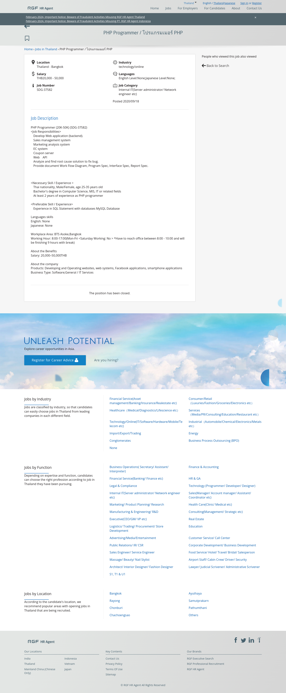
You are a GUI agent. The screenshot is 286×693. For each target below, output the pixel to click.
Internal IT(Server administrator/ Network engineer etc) (145, 495)
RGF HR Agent (195, 669)
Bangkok (116, 593)
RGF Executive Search (200, 658)
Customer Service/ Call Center (209, 538)
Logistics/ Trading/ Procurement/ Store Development (136, 528)
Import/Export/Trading (125, 433)
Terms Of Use (114, 669)
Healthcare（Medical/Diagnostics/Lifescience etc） (145, 410)
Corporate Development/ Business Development (222, 545)
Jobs (168, 8)
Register (257, 3)
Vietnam (69, 664)
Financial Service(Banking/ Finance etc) (136, 478)
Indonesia (70, 658)
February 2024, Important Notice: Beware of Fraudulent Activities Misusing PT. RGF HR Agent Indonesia (88, 21)
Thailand (219, 3)
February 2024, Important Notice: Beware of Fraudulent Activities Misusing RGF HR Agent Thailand (85, 17)
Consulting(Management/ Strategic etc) (216, 512)
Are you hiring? (106, 360)
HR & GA (194, 478)
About (236, 8)
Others (193, 615)
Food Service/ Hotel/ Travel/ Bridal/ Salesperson (222, 552)
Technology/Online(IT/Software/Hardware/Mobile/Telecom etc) (146, 424)
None (113, 448)
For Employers (188, 8)
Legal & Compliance (123, 486)
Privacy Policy (114, 664)
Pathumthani (198, 608)
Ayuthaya (195, 593)
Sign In (244, 3)
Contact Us (254, 8)
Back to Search (218, 65)
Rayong (115, 601)
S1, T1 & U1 (117, 574)
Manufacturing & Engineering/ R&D (134, 512)
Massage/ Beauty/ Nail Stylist (130, 560)
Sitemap (111, 674)
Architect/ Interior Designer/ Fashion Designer (141, 567)
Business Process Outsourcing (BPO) (214, 441)
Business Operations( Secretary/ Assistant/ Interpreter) (139, 469)
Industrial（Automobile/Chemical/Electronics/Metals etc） (225, 424)
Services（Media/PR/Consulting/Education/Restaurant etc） (224, 412)
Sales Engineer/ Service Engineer (132, 552)
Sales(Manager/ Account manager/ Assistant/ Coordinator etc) (220, 495)
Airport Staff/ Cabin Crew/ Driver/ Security (218, 560)
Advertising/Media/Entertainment (133, 538)
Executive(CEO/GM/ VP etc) (128, 519)
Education (196, 526)
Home (154, 8)
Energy (193, 433)
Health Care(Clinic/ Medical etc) (210, 504)
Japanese (230, 3)
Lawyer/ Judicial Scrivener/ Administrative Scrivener (224, 567)
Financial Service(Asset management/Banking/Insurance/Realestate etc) (143, 401)
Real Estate (196, 519)
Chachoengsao (120, 615)
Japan (68, 669)
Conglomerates (120, 441)
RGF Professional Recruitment (205, 664)
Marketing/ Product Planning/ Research (137, 504)
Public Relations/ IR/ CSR (126, 545)
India (27, 658)
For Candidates (214, 8)
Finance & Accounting (204, 467)
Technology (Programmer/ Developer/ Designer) (222, 486)
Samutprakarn (199, 601)
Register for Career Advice (55, 360)
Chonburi (116, 608)
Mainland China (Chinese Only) (39, 671)
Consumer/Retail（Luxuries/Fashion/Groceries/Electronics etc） (221, 401)
